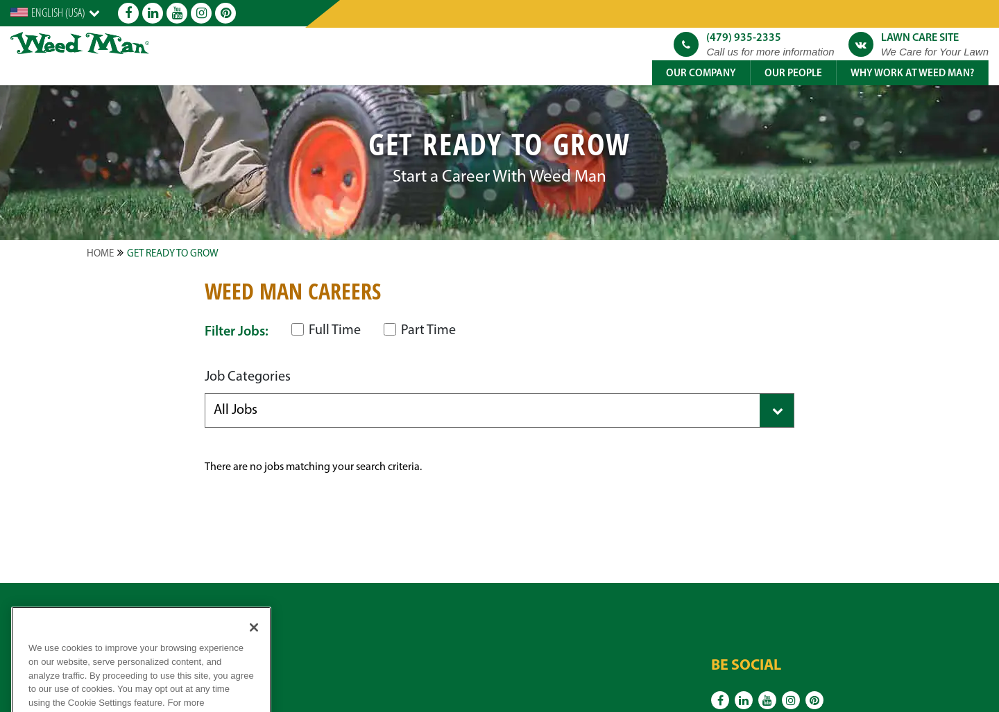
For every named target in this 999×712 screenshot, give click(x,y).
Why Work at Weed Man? (912, 74)
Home (100, 254)
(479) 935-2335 (743, 38)
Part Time (420, 330)
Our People (793, 74)
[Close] (254, 642)
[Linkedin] (152, 13)
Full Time (326, 330)
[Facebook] (128, 13)
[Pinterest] (225, 13)
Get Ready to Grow (173, 254)
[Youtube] (176, 13)
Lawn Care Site (920, 38)
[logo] (79, 43)
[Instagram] (201, 13)
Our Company (701, 74)
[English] (55, 12)
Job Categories (248, 377)
